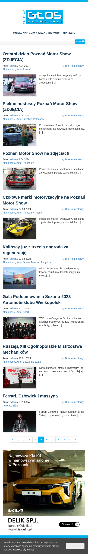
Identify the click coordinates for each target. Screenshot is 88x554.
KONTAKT (53, 33)
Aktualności (9, 69)
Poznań (27, 69)
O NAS (41, 33)
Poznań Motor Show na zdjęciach (36, 153)
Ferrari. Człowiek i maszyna (30, 396)
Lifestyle (27, 119)
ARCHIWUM (69, 33)
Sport (26, 312)
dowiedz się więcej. (23, 549)
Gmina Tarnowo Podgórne (37, 262)
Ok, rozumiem (75, 546)
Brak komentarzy (74, 65)
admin (13, 65)
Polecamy (38, 119)
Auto (19, 69)
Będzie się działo (32, 361)
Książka (13, 405)
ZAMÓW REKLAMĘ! (24, 33)
